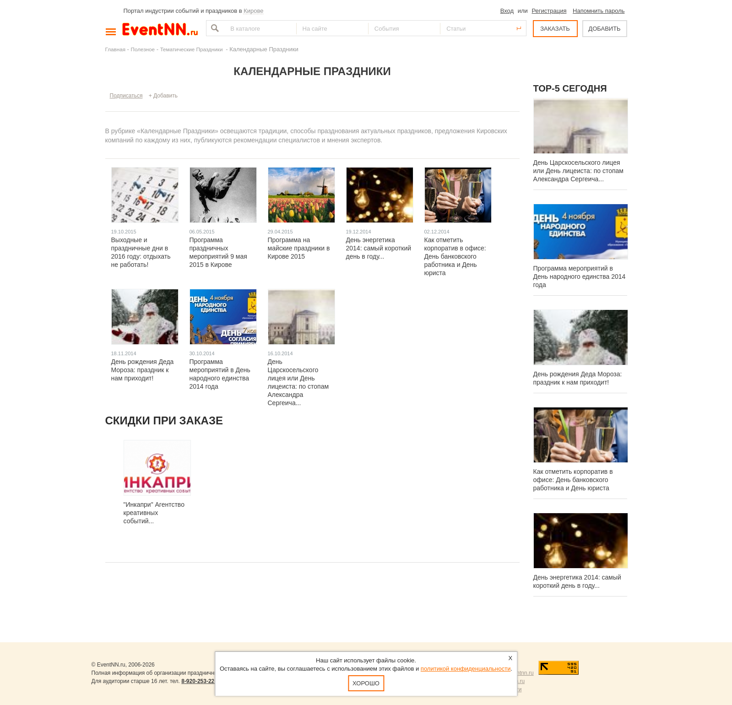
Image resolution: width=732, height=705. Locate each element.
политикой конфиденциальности (466, 668)
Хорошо (366, 683)
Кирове (253, 10)
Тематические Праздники (192, 49)
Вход (507, 10)
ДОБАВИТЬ (604, 28)
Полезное (143, 49)
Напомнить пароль (598, 10)
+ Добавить (163, 95)
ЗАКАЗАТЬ (555, 28)
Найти (214, 28)
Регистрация (548, 10)
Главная (115, 49)
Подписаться (126, 95)
